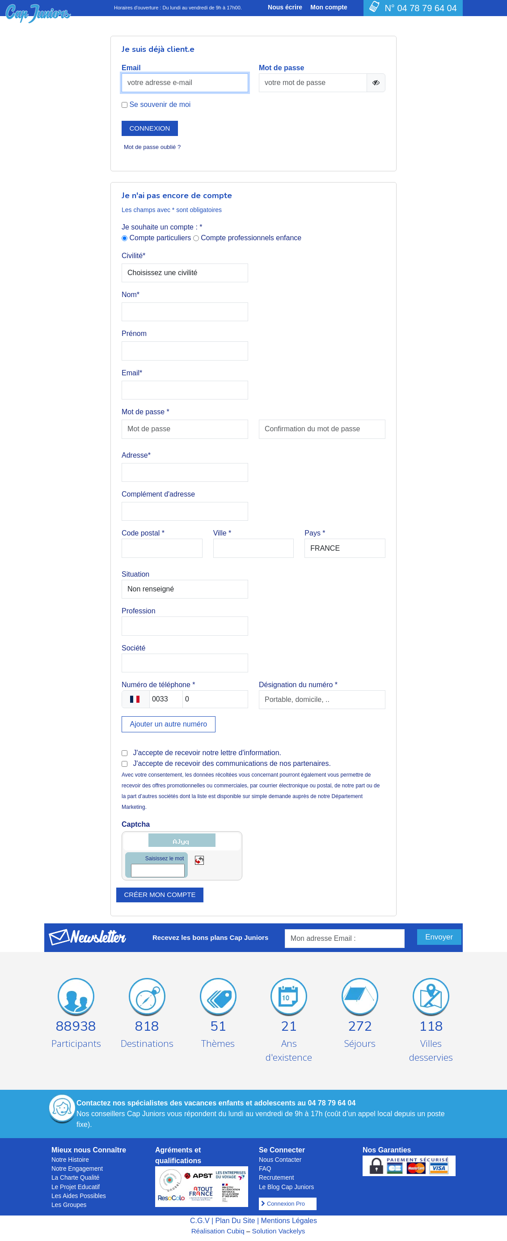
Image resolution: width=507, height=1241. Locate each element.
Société (133, 648)
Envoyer (439, 937)
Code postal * (143, 533)
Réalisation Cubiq (218, 1231)
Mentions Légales (289, 1220)
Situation (135, 574)
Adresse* (136, 455)
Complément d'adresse (158, 494)
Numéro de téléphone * (158, 684)
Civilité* (133, 255)
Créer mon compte (160, 894)
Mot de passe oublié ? (152, 147)
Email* (132, 373)
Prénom (134, 333)
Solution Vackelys (278, 1231)
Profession (139, 611)
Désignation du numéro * (298, 684)
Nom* (130, 294)
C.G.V (200, 1220)
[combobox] (135, 699)
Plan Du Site (235, 1220)
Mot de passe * (145, 412)
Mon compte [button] (328, 7)
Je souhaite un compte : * (162, 227)
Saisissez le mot (164, 858)
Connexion (150, 128)
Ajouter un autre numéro (168, 724)
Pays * (314, 533)
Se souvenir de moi (156, 104)
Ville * (222, 533)
